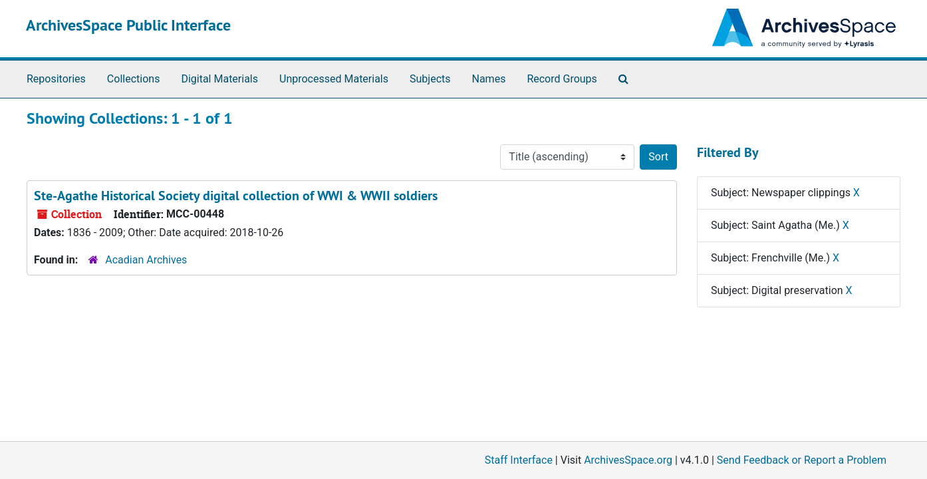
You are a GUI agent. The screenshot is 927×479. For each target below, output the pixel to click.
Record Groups (561, 79)
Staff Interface (519, 460)
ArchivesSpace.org (628, 460)
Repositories (56, 79)
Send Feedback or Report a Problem (801, 460)
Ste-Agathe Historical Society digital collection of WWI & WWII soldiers (236, 195)
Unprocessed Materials (333, 79)
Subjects (430, 79)
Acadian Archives (146, 259)
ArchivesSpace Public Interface (128, 25)
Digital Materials (219, 79)
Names (489, 79)
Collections (133, 79)
